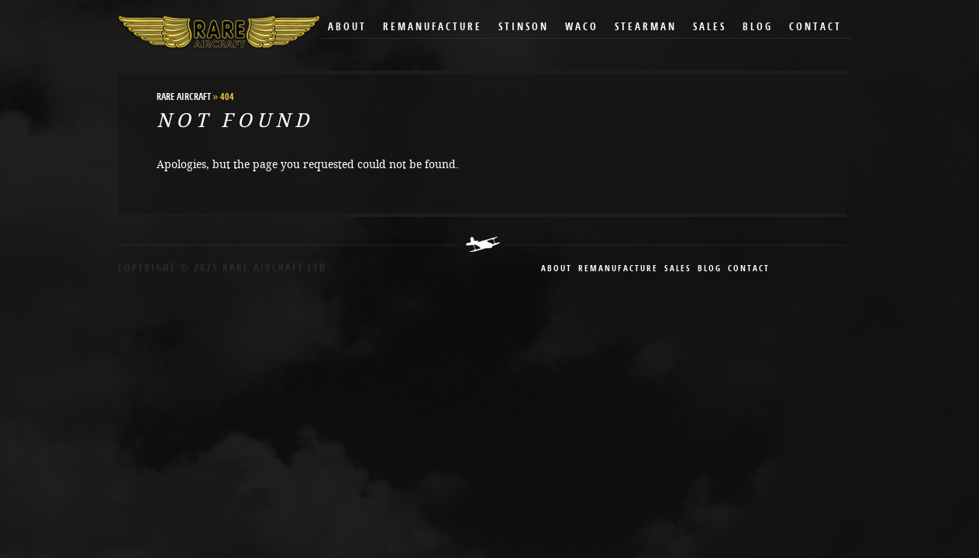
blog (710, 269)
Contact (815, 27)
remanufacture (618, 269)
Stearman (646, 27)
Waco (581, 27)
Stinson (523, 27)
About (347, 27)
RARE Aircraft (184, 97)
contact (749, 269)
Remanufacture (432, 27)
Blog (758, 27)
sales (677, 269)
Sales (709, 27)
